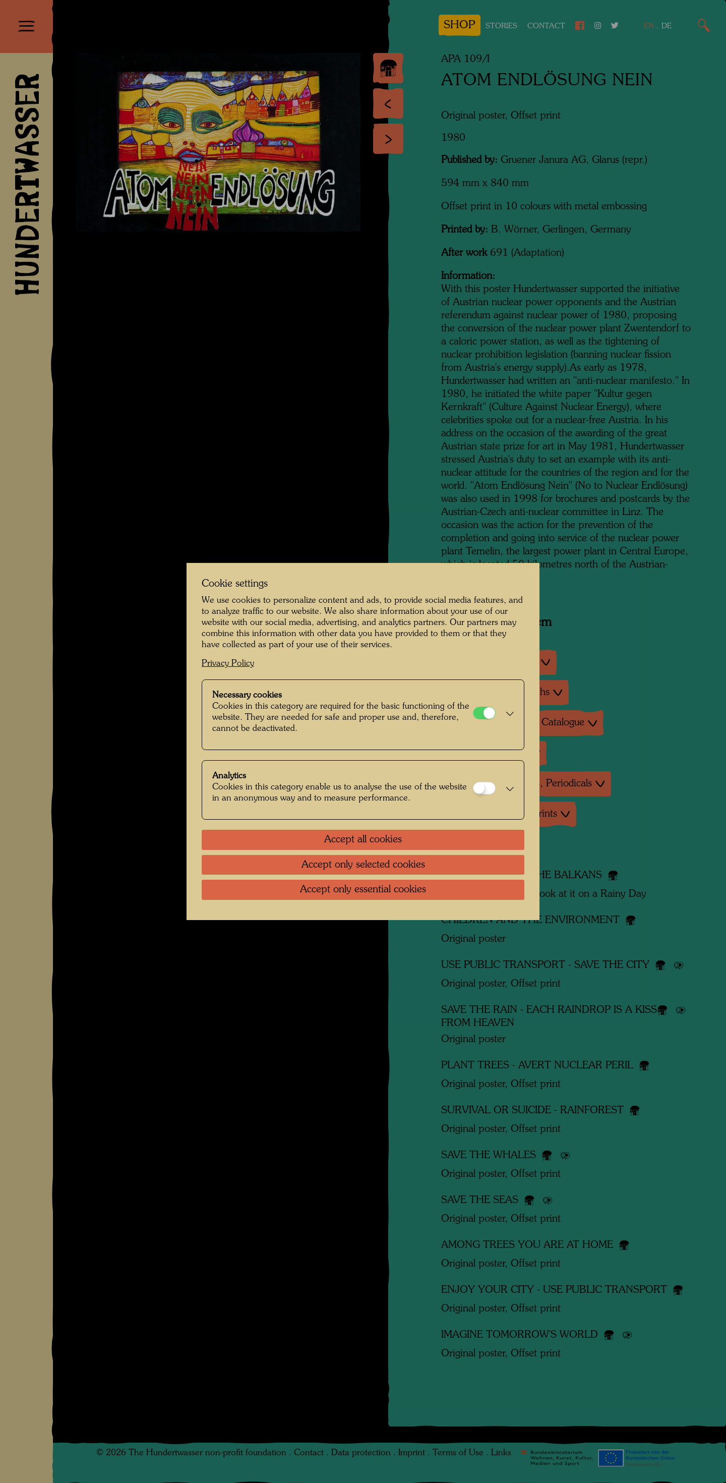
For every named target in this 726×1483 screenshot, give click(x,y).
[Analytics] (484, 788)
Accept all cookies (363, 840)
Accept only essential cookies (363, 890)
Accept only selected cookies (363, 865)
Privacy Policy (228, 663)
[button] (507, 714)
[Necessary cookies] (484, 713)
